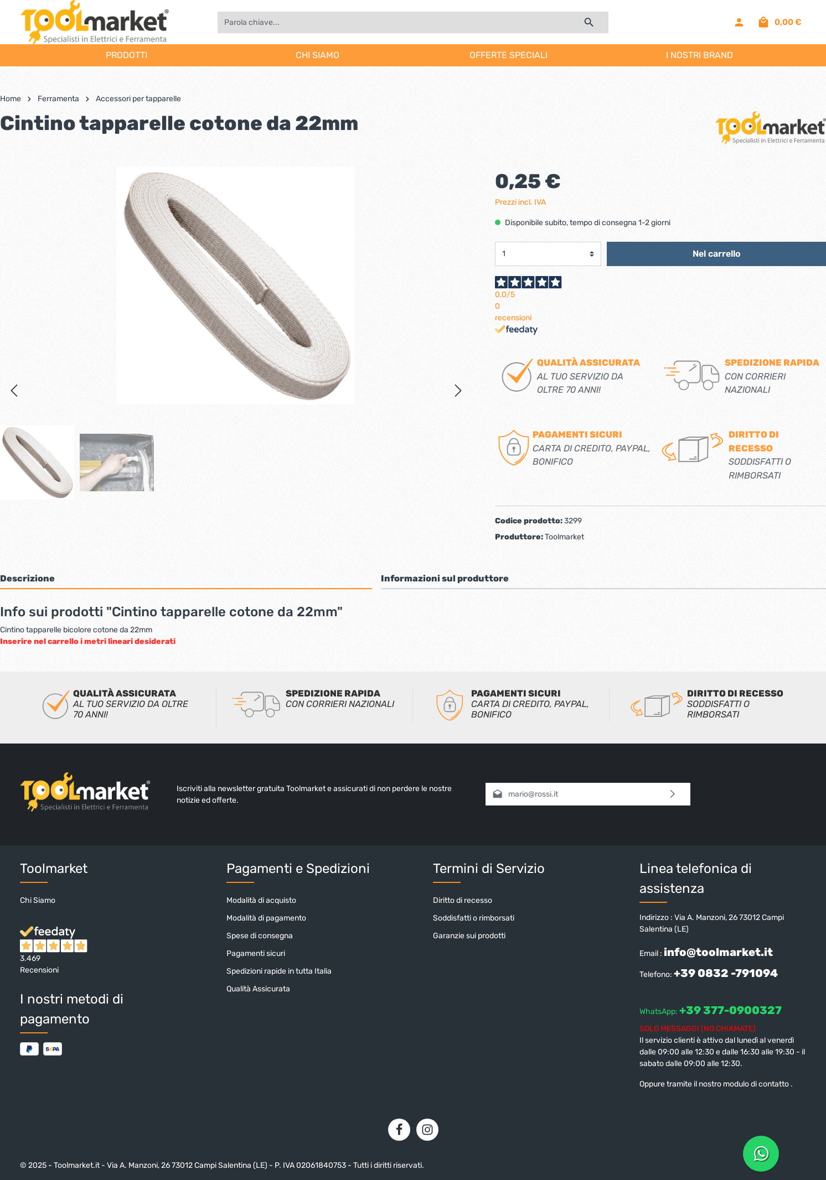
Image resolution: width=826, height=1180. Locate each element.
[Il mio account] (739, 22)
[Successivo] (458, 390)
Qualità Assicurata (258, 989)
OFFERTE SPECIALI (508, 55)
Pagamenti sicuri (255, 953)
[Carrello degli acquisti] (779, 22)
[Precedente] (14, 390)
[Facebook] (399, 1130)
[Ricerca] (589, 22)
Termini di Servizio (489, 868)
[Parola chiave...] (393, 22)
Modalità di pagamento (266, 918)
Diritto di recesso (462, 900)
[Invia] (672, 794)
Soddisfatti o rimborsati (473, 918)
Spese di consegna (259, 935)
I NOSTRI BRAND (699, 55)
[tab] (186, 578)
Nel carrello (717, 253)
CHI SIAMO (317, 55)
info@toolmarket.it (718, 952)
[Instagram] (427, 1130)
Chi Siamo (37, 900)
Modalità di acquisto (261, 900)
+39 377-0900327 (730, 1010)
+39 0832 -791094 (726, 973)
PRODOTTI (126, 55)
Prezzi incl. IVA (520, 202)
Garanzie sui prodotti (469, 935)
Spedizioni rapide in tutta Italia (279, 971)
